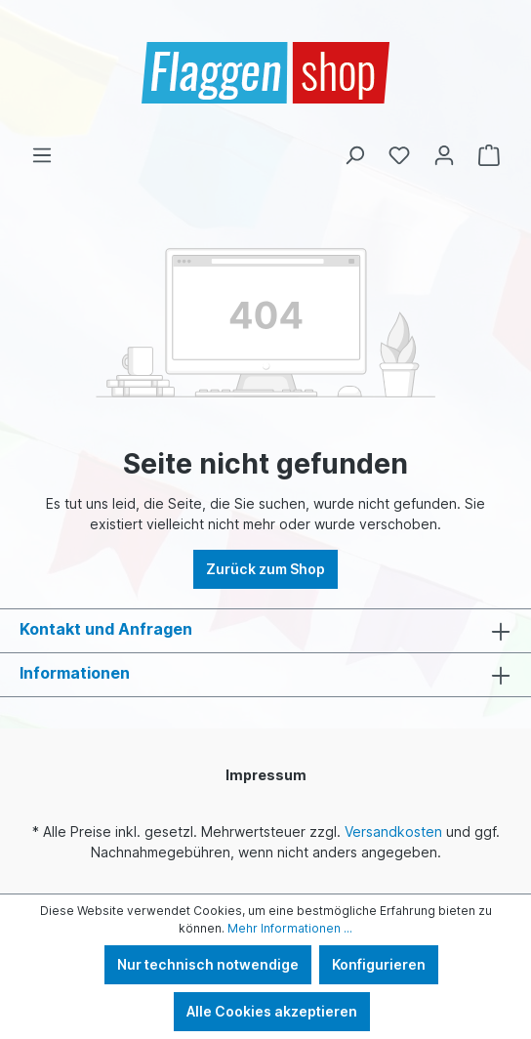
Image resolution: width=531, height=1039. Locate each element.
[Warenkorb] (489, 155)
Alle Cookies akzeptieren (271, 1011)
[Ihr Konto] (444, 155)
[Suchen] (354, 155)
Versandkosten (393, 831)
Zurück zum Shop (265, 569)
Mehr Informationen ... (289, 928)
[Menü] (42, 155)
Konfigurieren (379, 964)
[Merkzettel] (399, 155)
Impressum (265, 775)
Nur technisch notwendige (208, 964)
